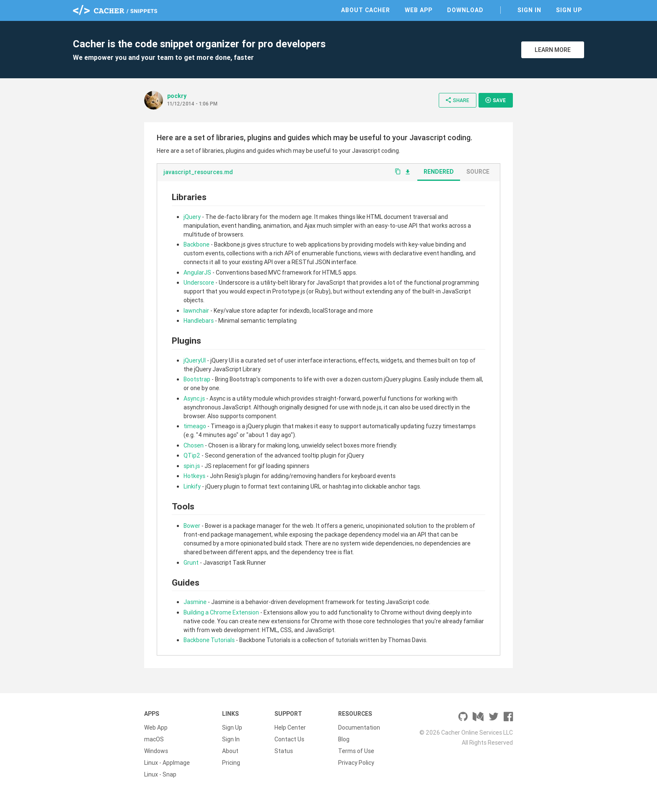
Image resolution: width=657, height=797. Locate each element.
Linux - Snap (160, 774)
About (230, 751)
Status (283, 751)
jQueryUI (195, 360)
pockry (176, 96)
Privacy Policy (356, 762)
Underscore (199, 282)
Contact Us (289, 739)
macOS (154, 739)
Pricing (231, 762)
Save (495, 100)
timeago (195, 426)
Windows (156, 751)
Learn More (553, 50)
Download (465, 10)
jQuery (192, 217)
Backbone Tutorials (209, 640)
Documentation (359, 727)
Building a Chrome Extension (221, 612)
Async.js (194, 398)
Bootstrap (197, 379)
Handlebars (199, 320)
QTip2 (192, 455)
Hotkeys (194, 476)
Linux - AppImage (167, 762)
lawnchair (196, 310)
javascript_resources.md (198, 172)
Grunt (191, 562)
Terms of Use (356, 751)
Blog (343, 739)
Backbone (197, 244)
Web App (418, 10)
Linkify (192, 486)
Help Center (290, 727)
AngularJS (197, 272)
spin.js (192, 466)
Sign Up (569, 10)
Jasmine (195, 602)
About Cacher (365, 10)
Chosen (194, 445)
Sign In (529, 10)
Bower (192, 526)
